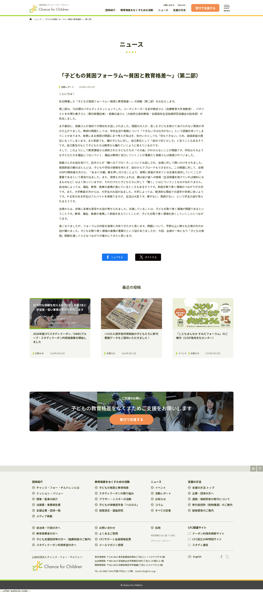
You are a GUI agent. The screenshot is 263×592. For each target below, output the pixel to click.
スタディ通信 (198, 544)
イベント (158, 487)
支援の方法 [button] (179, 10)
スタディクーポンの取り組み (114, 493)
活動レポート (67, 87)
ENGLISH (182, 5)
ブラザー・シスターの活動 (113, 498)
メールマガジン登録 (109, 544)
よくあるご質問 (106, 533)
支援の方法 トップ (201, 487)
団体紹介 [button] (110, 10)
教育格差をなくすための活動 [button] (136, 10)
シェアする (115, 257)
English (194, 556)
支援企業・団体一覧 (46, 510)
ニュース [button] (163, 10)
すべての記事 (161, 510)
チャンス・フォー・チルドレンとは (55, 487)
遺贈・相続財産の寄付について (209, 498)
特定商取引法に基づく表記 (163, 535)
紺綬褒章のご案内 (201, 510)
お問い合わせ (168, 5)
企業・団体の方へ (201, 493)
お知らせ (158, 498)
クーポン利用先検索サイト (206, 533)
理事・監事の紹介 (45, 498)
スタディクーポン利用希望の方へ (54, 544)
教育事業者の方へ (45, 533)
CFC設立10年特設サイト (205, 539)
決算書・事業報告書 (46, 504)
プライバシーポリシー (161, 541)
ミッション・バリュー (47, 493)
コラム (157, 504)
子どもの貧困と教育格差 (112, 487)
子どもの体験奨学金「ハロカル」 (117, 504)
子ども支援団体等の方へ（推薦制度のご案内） (62, 539)
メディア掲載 (42, 516)
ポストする (148, 257)
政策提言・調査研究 (109, 510)
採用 (156, 527)
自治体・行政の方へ (46, 527)
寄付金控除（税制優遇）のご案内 (210, 504)
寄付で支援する (205, 8)
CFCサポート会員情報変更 (113, 539)
